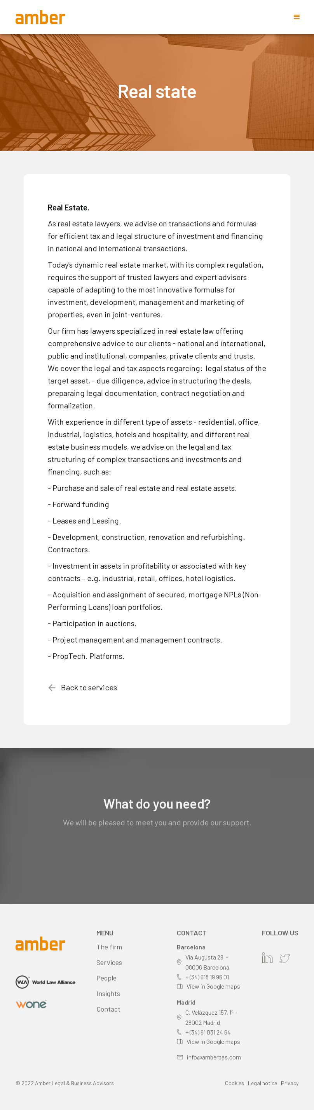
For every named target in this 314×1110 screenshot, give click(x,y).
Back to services (89, 687)
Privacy (289, 1083)
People (106, 977)
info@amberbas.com (214, 1057)
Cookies (234, 1083)
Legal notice (262, 1083)
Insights (108, 993)
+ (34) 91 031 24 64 (208, 1032)
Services (109, 962)
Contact (108, 1009)
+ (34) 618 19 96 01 (207, 976)
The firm (109, 946)
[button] (297, 17)
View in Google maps (213, 986)
